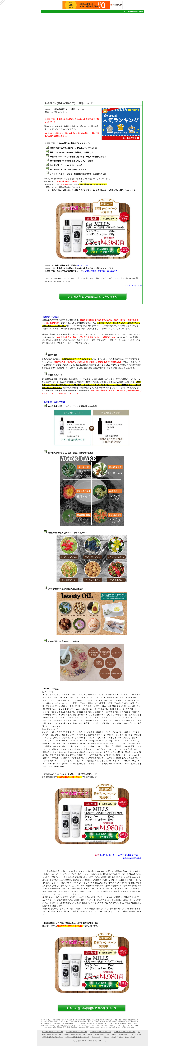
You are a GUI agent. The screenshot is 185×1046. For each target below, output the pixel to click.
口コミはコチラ (83, 265)
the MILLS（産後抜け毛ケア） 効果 (74, 1034)
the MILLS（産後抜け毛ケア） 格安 (125, 1032)
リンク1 (106, 1037)
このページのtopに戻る (132, 285)
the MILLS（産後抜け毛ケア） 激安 (52, 1032)
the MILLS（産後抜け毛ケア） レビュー (124, 1034)
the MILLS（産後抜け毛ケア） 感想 (98, 1034)
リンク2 (114, 1037)
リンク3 (121, 1037)
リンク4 (127, 1037)
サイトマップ (96, 1037)
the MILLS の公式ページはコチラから (120, 855)
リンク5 (133, 1037)
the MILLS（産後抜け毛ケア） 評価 (100, 1032)
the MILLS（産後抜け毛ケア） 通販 (76, 1032)
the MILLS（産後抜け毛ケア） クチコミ (77, 1037)
